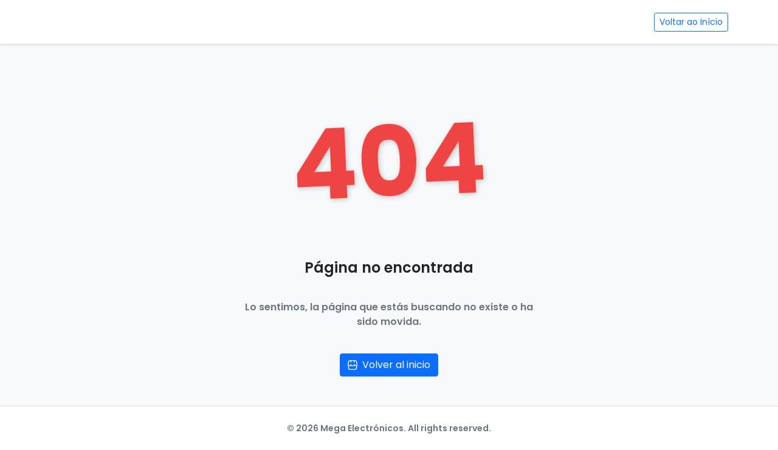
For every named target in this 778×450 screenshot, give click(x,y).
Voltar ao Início (691, 22)
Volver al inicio (389, 365)
